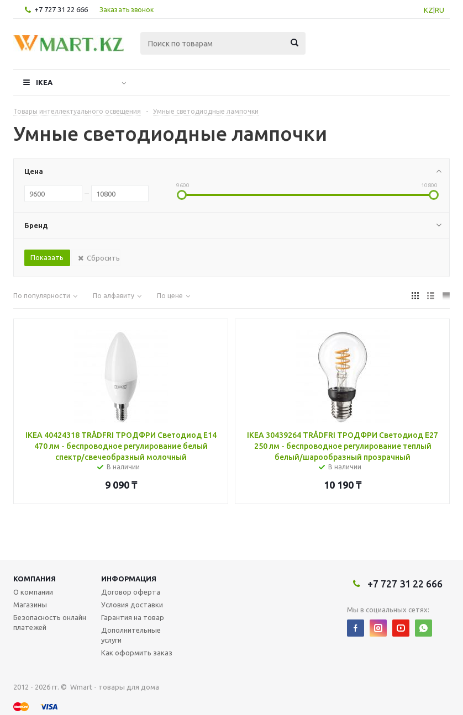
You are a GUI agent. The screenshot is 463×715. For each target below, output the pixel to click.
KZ (428, 10)
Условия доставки (132, 604)
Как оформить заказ (136, 652)
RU (439, 10)
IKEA (44, 82)
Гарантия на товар (132, 617)
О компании (33, 592)
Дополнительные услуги (131, 635)
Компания (34, 578)
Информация (128, 578)
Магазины (30, 604)
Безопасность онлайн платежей (49, 622)
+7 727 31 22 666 (61, 9)
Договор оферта (130, 592)
